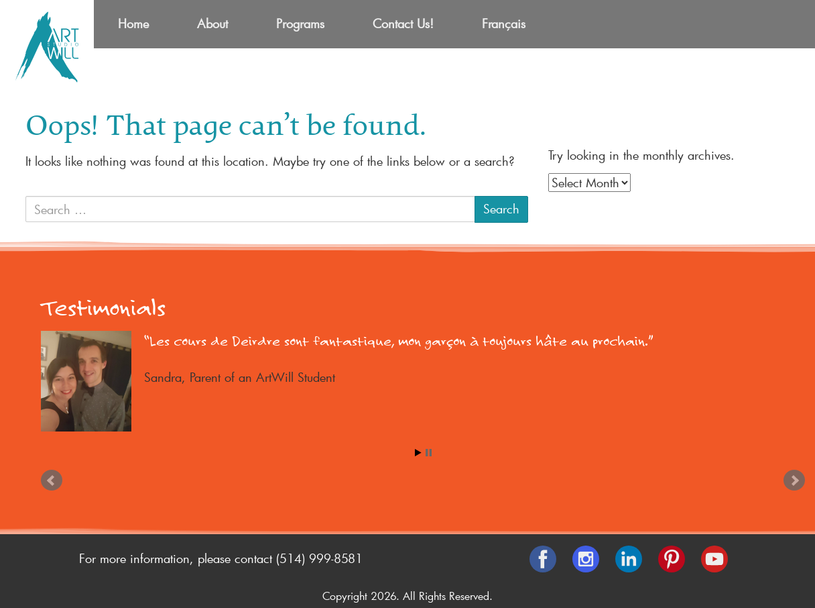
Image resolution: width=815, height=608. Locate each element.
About (212, 23)
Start (418, 452)
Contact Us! (403, 23)
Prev (51, 480)
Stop (429, 452)
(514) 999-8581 (319, 558)
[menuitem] (504, 24)
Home (133, 23)
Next (794, 480)
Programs (300, 23)
